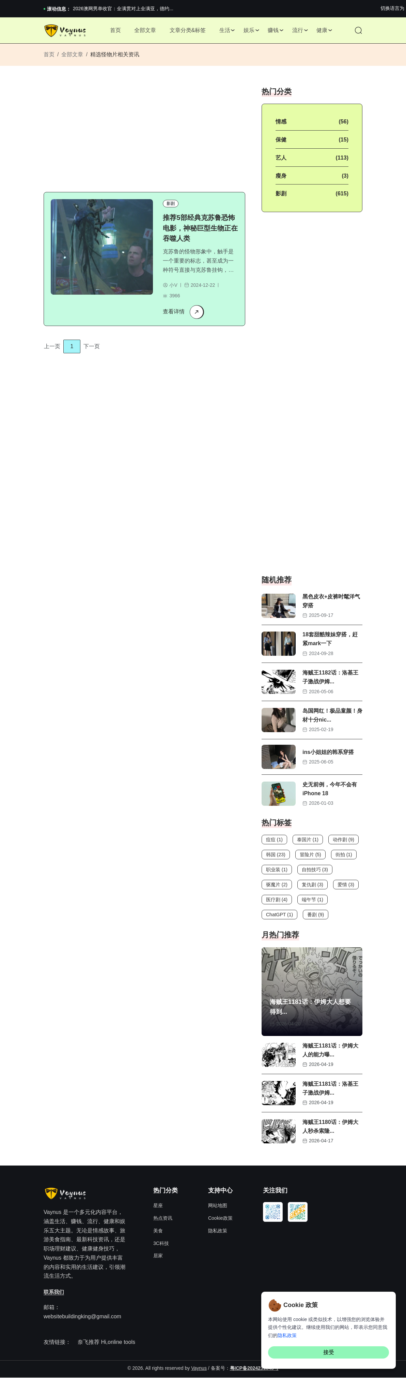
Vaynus (199, 1370)
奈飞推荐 (88, 1344)
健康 (322, 30)
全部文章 (145, 30)
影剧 (171, 204)
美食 (158, 1232)
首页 (114, 30)
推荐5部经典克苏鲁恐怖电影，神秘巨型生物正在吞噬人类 (200, 229)
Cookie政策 (220, 1219)
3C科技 (161, 1244)
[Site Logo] (66, 31)
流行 (298, 30)
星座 (158, 1207)
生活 (224, 30)
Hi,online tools (118, 1344)
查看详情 (183, 312)
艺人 (281, 159)
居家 (158, 1257)
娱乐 (249, 30)
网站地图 (217, 1207)
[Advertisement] (148, 135)
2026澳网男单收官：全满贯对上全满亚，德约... (123, 8)
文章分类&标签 (187, 30)
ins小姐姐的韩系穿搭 (328, 753)
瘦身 (281, 177)
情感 (281, 122)
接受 (328, 1352)
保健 (281, 141)
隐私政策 (217, 1232)
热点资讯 (162, 1219)
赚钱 (273, 30)
